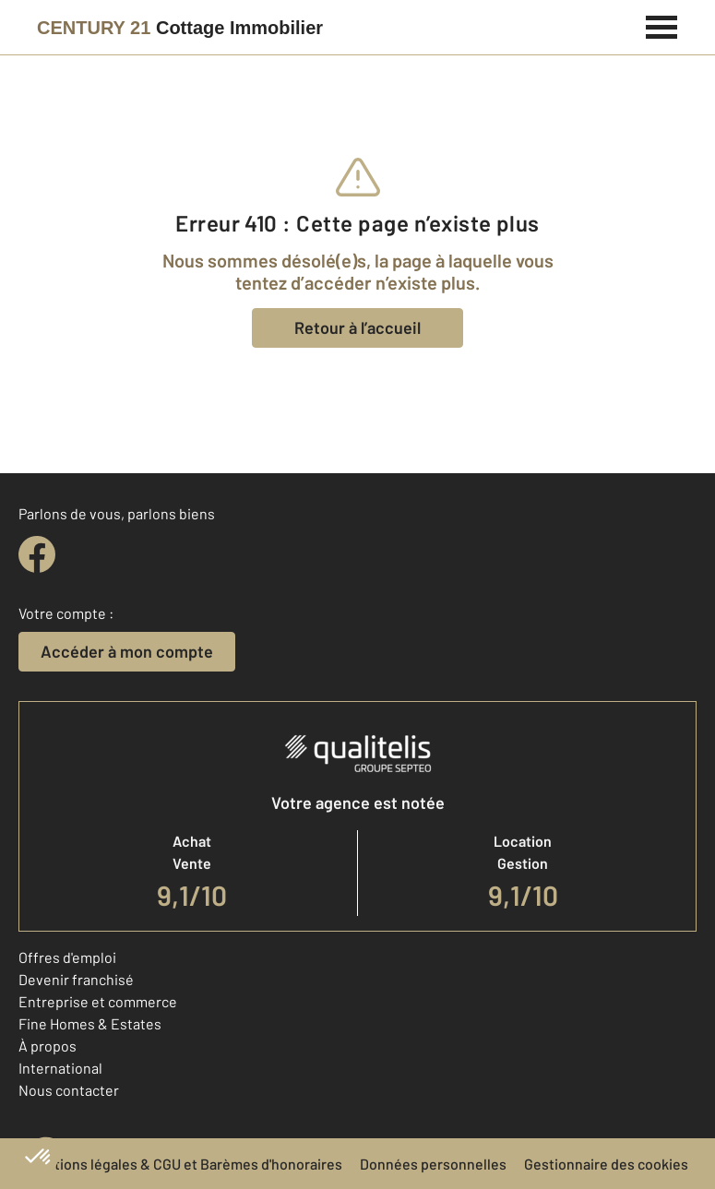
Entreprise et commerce (97, 1001)
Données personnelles (433, 1163)
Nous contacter (68, 1090)
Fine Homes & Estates (89, 1023)
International (60, 1067)
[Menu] (662, 25)
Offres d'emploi (67, 957)
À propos (47, 1045)
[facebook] (36, 554)
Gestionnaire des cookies (606, 1163)
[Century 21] (180, 27)
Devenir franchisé (76, 979)
